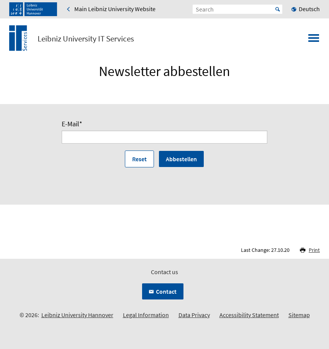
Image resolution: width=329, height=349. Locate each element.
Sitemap (299, 315)
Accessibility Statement (249, 315)
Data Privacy (194, 315)
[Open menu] (314, 40)
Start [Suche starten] (277, 9)
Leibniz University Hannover (77, 315)
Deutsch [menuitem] (309, 9)
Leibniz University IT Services (86, 38)
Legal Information (146, 315)
